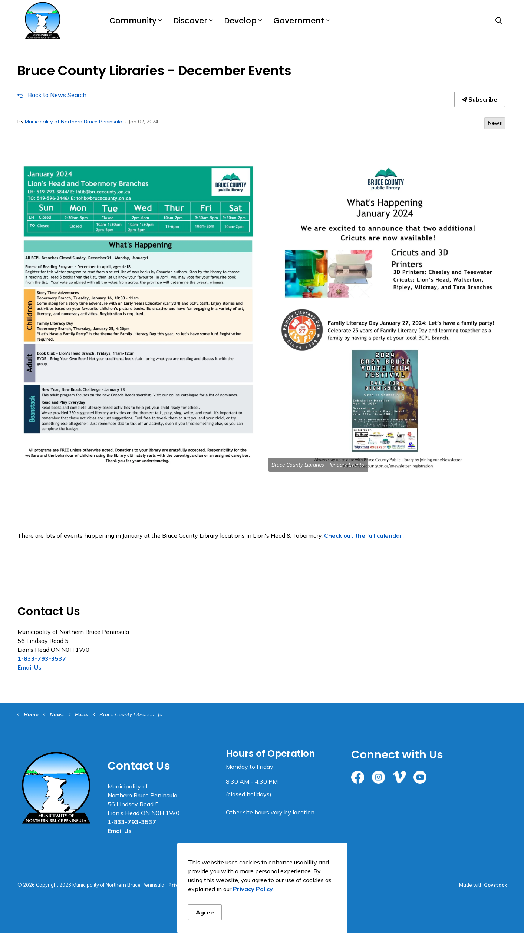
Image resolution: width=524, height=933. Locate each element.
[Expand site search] (499, 20)
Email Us (29, 667)
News (495, 123)
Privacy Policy (253, 889)
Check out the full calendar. (364, 535)
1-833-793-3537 (41, 658)
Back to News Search (57, 95)
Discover (190, 20)
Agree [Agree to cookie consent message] (204, 912)
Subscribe (480, 99)
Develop (240, 20)
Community (132, 20)
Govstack (495, 885)
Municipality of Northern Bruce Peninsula (73, 121)
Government (298, 20)
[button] (137, 317)
